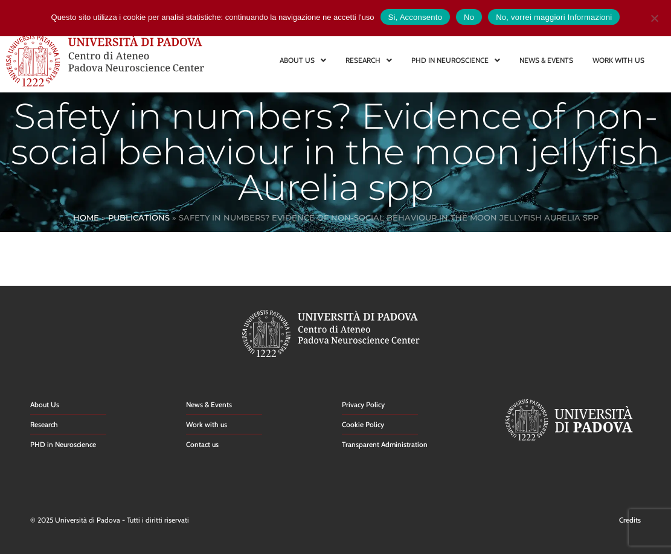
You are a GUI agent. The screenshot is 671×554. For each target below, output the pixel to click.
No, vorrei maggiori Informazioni (554, 17)
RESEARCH (368, 60)
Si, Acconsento (415, 17)
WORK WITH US (618, 60)
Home (86, 217)
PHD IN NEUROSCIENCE (455, 60)
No (469, 17)
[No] (654, 16)
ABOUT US (303, 60)
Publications (139, 217)
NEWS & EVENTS (546, 60)
